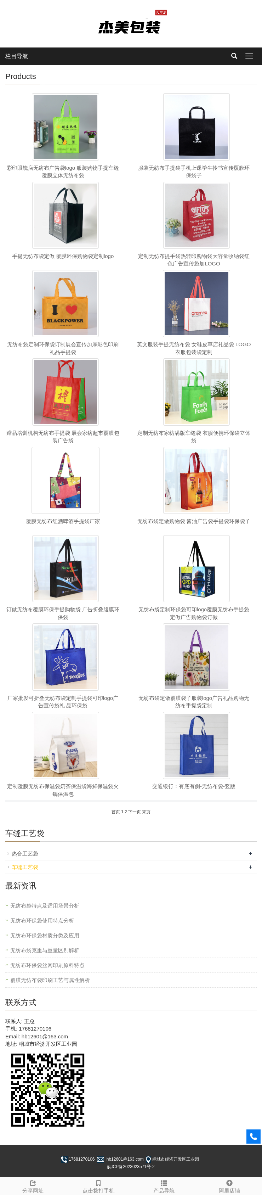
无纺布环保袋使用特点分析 (42, 921)
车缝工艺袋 (25, 867)
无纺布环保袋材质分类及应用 (44, 935)
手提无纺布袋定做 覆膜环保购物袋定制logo (63, 256)
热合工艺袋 (25, 854)
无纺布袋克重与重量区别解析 (44, 950)
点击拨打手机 (98, 1186)
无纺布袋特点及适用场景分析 (44, 906)
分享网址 (33, 1186)
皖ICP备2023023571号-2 (130, 1166)
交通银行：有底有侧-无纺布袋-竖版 (193, 786)
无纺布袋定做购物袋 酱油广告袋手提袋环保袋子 (193, 521)
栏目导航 (16, 56)
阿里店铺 (229, 1186)
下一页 (134, 811)
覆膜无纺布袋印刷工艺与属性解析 (50, 980)
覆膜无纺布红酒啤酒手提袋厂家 (63, 521)
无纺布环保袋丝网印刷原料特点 (47, 965)
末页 (146, 811)
